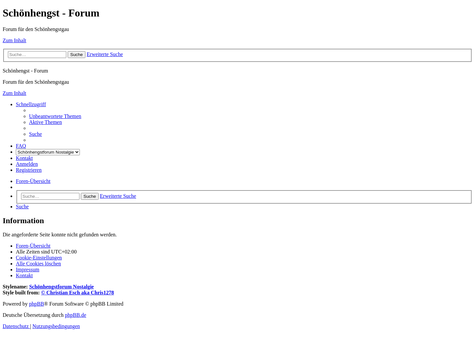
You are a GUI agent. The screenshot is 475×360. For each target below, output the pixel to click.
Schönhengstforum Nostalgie (61, 286)
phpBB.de (75, 315)
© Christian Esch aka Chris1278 (77, 292)
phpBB (36, 304)
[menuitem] (55, 116)
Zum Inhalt (14, 40)
